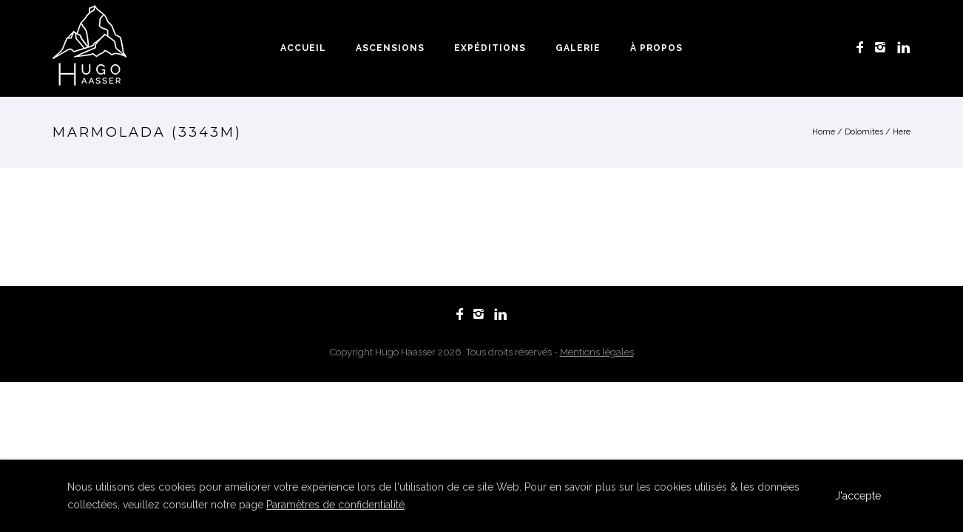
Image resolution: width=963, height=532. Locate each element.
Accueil (303, 48)
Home (823, 132)
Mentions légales (597, 352)
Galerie (578, 48)
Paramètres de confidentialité (335, 505)
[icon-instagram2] (884, 47)
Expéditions (490, 48)
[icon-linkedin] (903, 47)
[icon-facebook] (863, 47)
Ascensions (390, 48)
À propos (656, 48)
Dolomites (864, 132)
